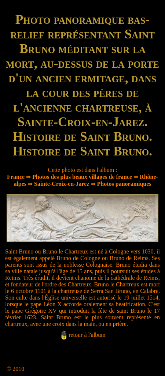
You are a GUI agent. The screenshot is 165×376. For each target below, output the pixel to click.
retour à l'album (87, 335)
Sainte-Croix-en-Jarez (61, 184)
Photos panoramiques (124, 184)
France (16, 177)
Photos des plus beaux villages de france (82, 177)
